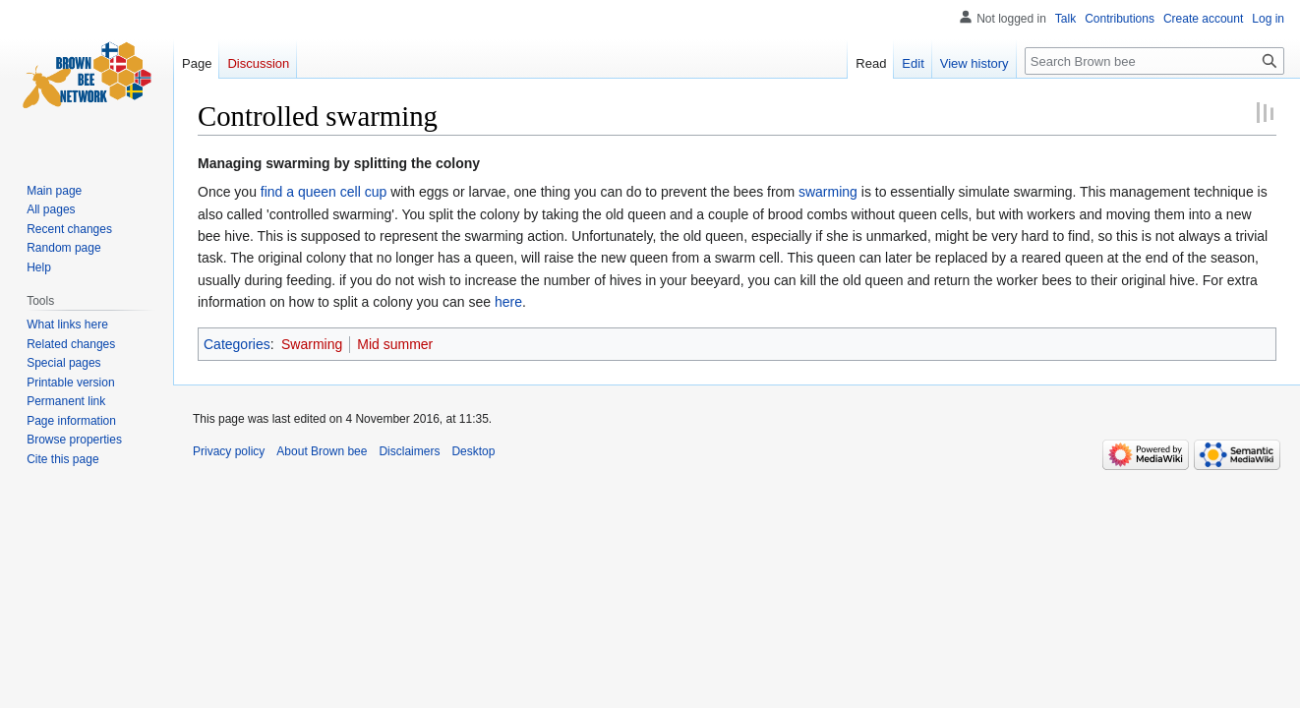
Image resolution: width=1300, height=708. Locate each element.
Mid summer (395, 344)
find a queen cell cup (323, 192)
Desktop (473, 451)
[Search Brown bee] (1154, 61)
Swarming (311, 344)
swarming (827, 192)
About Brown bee (321, 451)
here (508, 302)
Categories (237, 344)
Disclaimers (409, 451)
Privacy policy (229, 451)
